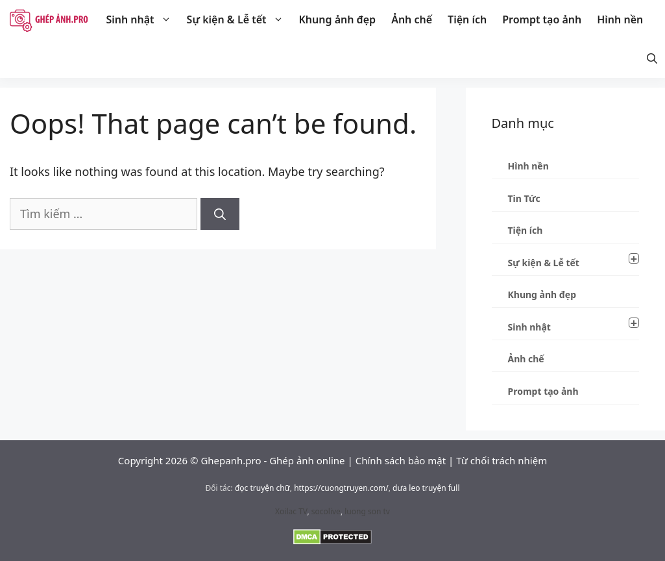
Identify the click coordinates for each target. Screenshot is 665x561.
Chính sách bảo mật (401, 460)
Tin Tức (524, 198)
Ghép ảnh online (307, 460)
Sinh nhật (142, 19)
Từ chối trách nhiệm (501, 460)
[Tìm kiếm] (219, 214)
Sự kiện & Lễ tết (239, 19)
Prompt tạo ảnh (541, 19)
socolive (326, 511)
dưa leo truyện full (426, 487)
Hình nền (620, 19)
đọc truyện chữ (262, 487)
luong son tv (367, 511)
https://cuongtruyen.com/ (341, 487)
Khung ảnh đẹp (337, 19)
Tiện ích (467, 19)
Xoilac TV (291, 511)
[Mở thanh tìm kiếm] (652, 58)
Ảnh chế (411, 19)
